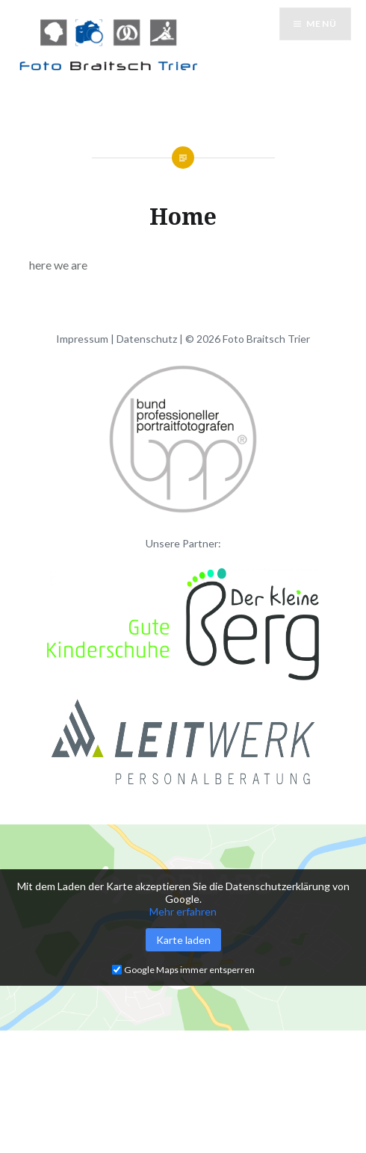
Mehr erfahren (183, 911)
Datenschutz (147, 338)
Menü (321, 23)
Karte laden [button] (183, 939)
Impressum (82, 338)
